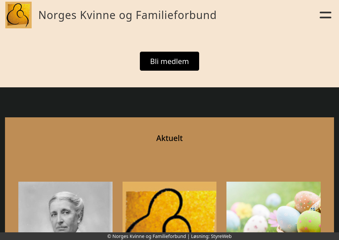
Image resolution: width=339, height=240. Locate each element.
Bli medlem (169, 61)
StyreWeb (221, 236)
